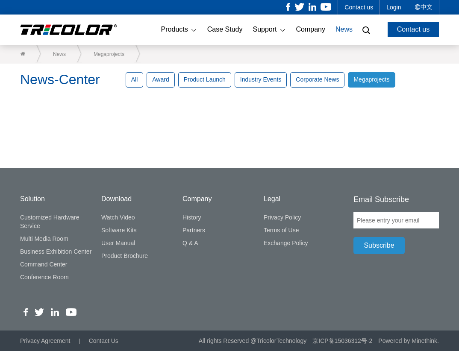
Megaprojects (109, 54)
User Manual (118, 243)
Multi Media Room (44, 238)
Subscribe (379, 245)
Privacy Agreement (45, 340)
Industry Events (261, 79)
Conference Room (44, 277)
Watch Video (118, 217)
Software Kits (118, 230)
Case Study (225, 29)
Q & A (190, 243)
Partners (193, 230)
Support (269, 30)
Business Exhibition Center (55, 251)
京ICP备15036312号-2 (342, 340)
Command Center (44, 264)
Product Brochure (124, 255)
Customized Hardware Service (49, 221)
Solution (32, 198)
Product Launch (205, 79)
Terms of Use (281, 230)
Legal (272, 198)
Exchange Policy (286, 243)
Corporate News (317, 79)
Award (160, 79)
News (344, 29)
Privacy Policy (282, 217)
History (191, 217)
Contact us (358, 7)
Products (179, 30)
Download (116, 198)
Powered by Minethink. (408, 340)
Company (310, 29)
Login (393, 7)
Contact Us (103, 340)
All (134, 79)
